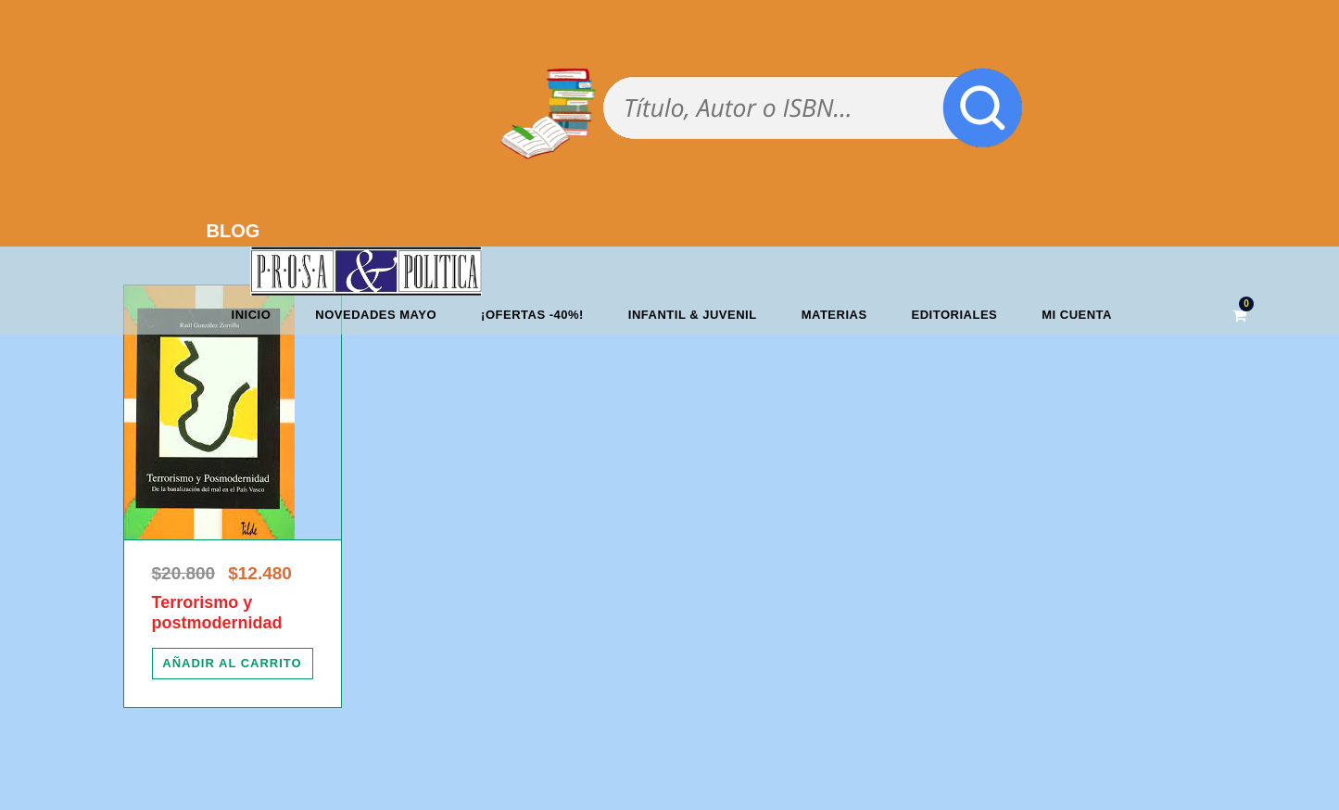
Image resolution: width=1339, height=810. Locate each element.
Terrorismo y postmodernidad (217, 612)
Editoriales (955, 315)
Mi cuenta (1077, 315)
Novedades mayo (375, 315)
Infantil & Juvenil (692, 315)
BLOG (233, 231)
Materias (834, 315)
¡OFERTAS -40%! (532, 315)
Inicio (252, 315)
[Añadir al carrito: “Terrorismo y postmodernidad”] (232, 663)
